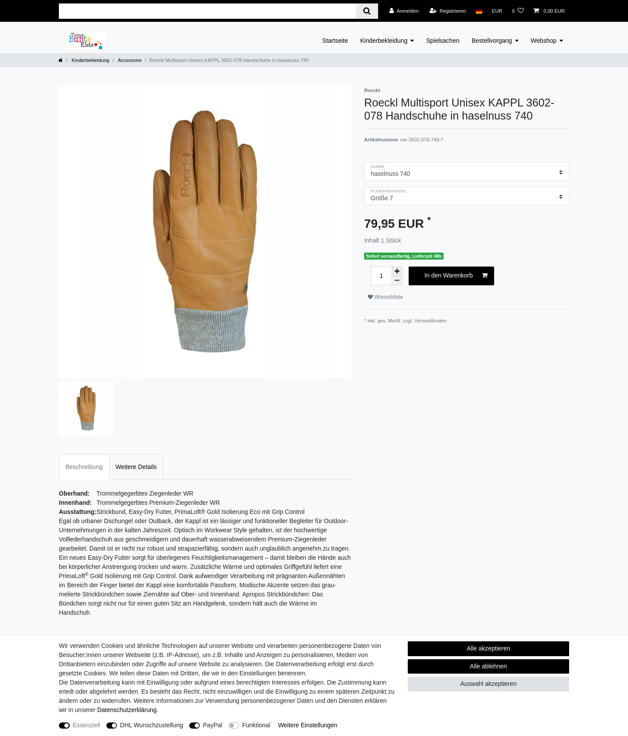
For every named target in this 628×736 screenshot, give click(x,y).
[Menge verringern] (397, 280)
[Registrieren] (448, 11)
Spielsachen (442, 40)
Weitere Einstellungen (308, 725)
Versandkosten (430, 320)
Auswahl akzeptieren (488, 683)
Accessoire (129, 60)
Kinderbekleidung (383, 40)
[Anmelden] (404, 11)
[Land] (479, 11)
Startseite (335, 40)
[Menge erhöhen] (397, 271)
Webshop (543, 40)
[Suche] (367, 11)
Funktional (256, 725)
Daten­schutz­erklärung (127, 709)
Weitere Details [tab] (136, 466)
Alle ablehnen (488, 666)
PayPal (212, 725)
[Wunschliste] (518, 11)
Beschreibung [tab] (84, 466)
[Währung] (497, 11)
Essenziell (86, 725)
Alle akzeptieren (488, 648)
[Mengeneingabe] (381, 276)
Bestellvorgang (491, 40)
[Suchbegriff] (207, 11)
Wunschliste (385, 297)
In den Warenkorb (456, 276)
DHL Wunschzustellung (151, 725)
